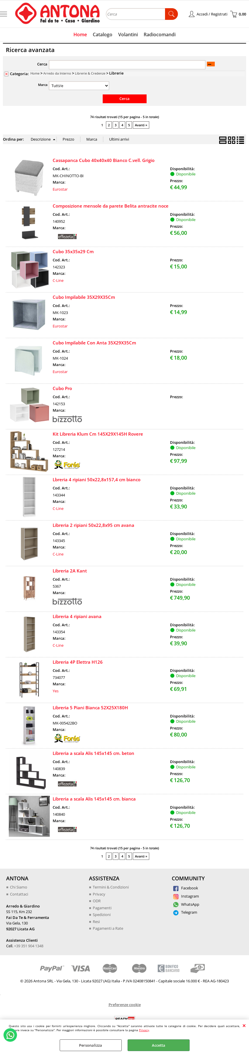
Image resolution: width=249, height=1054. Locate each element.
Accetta (158, 1045)
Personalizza (90, 1045)
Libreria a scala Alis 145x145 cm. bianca (94, 799)
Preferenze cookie (125, 1004)
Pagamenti (102, 907)
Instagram (186, 896)
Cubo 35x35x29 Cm (73, 251)
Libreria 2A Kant (70, 571)
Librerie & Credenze (90, 73)
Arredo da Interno (57, 73)
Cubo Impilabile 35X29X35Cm (84, 297)
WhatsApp (186, 904)
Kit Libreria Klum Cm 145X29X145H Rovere (98, 434)
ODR (97, 900)
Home (80, 34)
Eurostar (60, 189)
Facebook (185, 888)
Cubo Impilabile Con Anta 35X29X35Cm (94, 343)
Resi (96, 921)
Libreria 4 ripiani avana (77, 616)
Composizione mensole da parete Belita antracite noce (111, 206)
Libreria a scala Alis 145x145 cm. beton (93, 753)
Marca (42, 84)
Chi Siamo (18, 887)
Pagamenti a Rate (108, 928)
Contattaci (19, 894)
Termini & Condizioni (111, 887)
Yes (56, 691)
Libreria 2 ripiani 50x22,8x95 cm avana (93, 525)
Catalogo (102, 34)
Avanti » (141, 125)
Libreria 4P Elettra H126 (78, 662)
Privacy (144, 1030)
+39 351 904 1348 (28, 945)
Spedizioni (102, 914)
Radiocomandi (160, 34)
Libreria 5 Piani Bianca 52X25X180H (90, 707)
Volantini (128, 34)
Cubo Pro (62, 388)
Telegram (185, 912)
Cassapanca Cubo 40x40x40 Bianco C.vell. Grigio (103, 160)
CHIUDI (244, 1025)
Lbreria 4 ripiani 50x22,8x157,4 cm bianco (96, 479)
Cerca (42, 64)
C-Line (58, 280)
